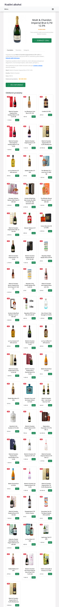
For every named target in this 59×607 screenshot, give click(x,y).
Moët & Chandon (41, 34)
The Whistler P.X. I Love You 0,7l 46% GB (46, 172)
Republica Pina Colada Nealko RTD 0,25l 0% (30, 285)
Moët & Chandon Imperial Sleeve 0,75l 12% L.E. (46, 455)
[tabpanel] (25, 67)
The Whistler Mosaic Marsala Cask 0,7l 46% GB (46, 200)
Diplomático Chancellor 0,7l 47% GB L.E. (46, 427)
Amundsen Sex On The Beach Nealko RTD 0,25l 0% (46, 513)
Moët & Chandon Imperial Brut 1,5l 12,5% (13, 257)
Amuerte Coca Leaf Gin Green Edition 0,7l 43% (30, 400)
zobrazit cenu (43, 40)
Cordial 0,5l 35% (46, 111)
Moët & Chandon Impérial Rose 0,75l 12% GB (13, 513)
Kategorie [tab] (26, 50)
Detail (17, 120)
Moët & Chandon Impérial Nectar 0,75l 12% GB (30, 257)
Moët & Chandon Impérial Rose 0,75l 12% (30, 142)
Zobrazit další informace (13, 58)
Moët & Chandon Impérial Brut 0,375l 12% (29, 427)
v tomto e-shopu (37, 65)
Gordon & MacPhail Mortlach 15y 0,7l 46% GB (13, 314)
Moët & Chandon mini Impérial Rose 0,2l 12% (46, 285)
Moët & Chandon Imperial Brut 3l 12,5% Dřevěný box (13, 600)
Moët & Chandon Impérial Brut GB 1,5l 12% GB (13, 229)
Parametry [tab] (18, 50)
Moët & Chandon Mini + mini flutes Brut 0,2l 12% (46, 400)
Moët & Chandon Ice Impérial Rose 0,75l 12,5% (29, 485)
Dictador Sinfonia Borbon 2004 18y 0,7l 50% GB (13, 200)
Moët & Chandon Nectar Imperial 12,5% (30, 342)
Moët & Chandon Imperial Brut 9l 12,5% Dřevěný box (46, 142)
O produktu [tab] (10, 50)
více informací (16, 85)
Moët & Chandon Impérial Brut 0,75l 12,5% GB (13, 370)
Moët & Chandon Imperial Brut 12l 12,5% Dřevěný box (46, 485)
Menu (6, 9)
